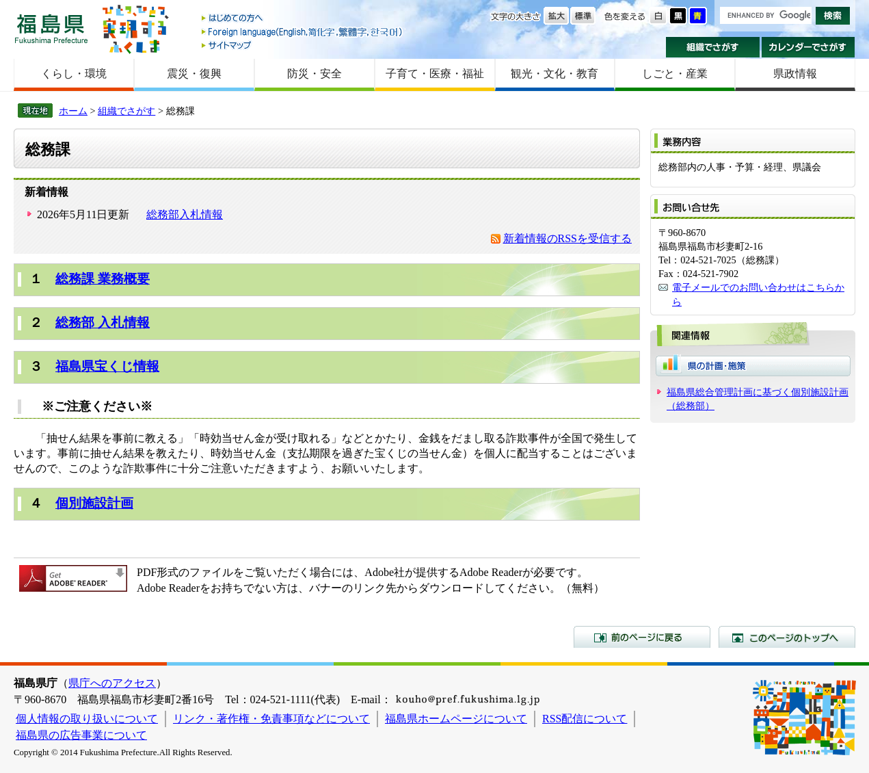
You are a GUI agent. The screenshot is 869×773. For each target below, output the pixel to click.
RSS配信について (584, 718)
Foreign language (302, 31)
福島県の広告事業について (81, 735)
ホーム (73, 110)
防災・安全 (314, 73)
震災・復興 (194, 73)
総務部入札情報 (184, 214)
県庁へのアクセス (112, 683)
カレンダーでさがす (808, 47)
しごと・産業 (675, 73)
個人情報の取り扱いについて (87, 718)
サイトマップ (302, 44)
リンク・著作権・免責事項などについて (271, 718)
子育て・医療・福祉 (435, 73)
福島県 (51, 28)
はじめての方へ (302, 18)
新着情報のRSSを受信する (567, 238)
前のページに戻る (642, 637)
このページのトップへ (787, 637)
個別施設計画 (94, 503)
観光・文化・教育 (554, 73)
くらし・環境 (74, 73)
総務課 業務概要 (102, 279)
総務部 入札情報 (102, 322)
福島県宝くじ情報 (107, 366)
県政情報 (795, 73)
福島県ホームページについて (456, 718)
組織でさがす (713, 47)
